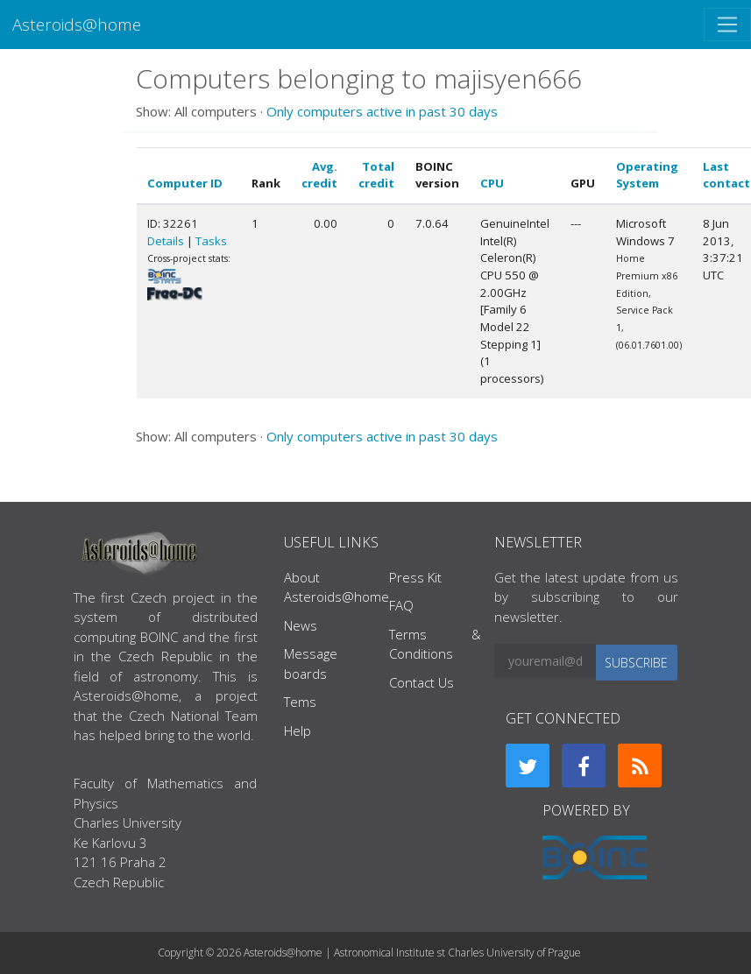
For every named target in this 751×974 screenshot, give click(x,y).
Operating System (647, 175)
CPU (492, 183)
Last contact (726, 175)
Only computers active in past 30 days (382, 111)
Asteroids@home (76, 24)
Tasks (211, 241)
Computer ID (185, 183)
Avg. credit (319, 175)
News (300, 625)
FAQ (401, 605)
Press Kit (415, 577)
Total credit (376, 175)
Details (165, 241)
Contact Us (421, 682)
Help (297, 730)
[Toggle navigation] (727, 24)
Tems (300, 701)
